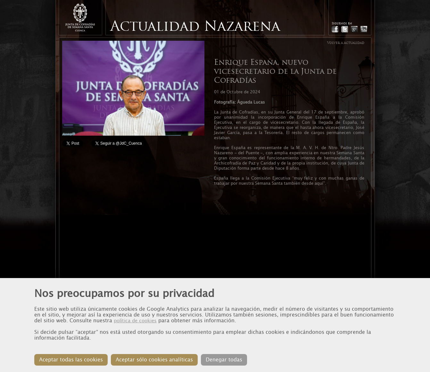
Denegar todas (224, 360)
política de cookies (135, 321)
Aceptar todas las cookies (71, 360)
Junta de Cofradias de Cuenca (80, 17)
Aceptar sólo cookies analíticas (154, 360)
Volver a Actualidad (345, 43)
